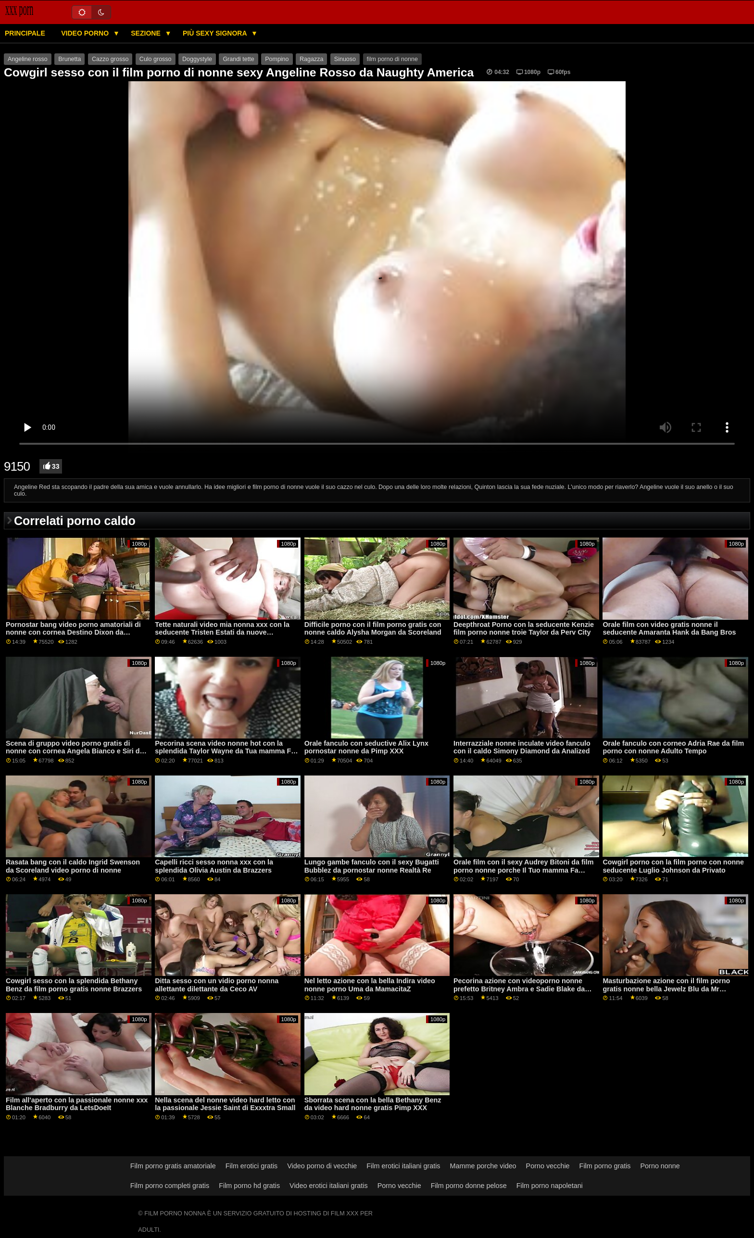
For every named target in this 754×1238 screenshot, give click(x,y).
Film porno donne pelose (469, 1185)
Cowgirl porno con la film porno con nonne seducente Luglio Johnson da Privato (673, 866)
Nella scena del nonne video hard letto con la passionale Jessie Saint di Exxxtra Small (225, 1104)
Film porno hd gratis (249, 1185)
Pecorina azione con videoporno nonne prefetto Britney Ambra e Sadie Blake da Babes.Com (519, 988)
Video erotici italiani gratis (328, 1185)
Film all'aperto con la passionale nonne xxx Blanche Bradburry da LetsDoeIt (77, 1104)
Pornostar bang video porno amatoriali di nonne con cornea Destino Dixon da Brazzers (73, 632)
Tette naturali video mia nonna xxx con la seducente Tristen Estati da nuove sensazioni (222, 632)
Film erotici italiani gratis (403, 1166)
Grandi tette (238, 59)
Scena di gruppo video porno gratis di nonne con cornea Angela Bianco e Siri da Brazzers (75, 751)
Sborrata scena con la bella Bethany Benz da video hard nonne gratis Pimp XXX (372, 1104)
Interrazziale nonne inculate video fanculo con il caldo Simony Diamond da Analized (522, 747)
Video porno (86, 33)
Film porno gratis (605, 1166)
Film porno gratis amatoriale (173, 1166)
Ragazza (311, 59)
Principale (25, 33)
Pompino (277, 59)
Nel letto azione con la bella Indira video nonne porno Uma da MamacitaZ (369, 985)
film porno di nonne (392, 59)
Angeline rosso (28, 59)
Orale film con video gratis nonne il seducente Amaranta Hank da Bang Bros (669, 629)
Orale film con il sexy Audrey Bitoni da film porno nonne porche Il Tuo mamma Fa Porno (523, 870)
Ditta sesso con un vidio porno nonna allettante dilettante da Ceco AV (216, 985)
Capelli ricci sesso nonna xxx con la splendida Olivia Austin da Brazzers (214, 866)
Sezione (146, 33)
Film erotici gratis (252, 1166)
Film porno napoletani (549, 1185)
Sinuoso (345, 59)
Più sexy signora (216, 33)
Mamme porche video (483, 1166)
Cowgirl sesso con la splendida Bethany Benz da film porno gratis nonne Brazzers (74, 985)
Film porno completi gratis (169, 1185)
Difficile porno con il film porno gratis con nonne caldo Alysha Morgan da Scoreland (372, 629)
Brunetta (69, 59)
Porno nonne (660, 1166)
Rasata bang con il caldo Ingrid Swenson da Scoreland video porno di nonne (73, 866)
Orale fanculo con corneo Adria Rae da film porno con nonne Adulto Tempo (673, 747)
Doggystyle (197, 59)
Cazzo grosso (110, 59)
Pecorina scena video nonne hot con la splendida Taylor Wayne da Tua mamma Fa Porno (225, 751)
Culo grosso (155, 59)
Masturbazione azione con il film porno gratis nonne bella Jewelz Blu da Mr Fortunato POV (666, 988)
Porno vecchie (548, 1166)
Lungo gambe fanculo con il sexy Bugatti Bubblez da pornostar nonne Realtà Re (371, 866)
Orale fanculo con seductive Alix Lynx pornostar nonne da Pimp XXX (366, 747)
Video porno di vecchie (322, 1166)
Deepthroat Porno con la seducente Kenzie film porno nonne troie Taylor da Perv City (523, 629)
